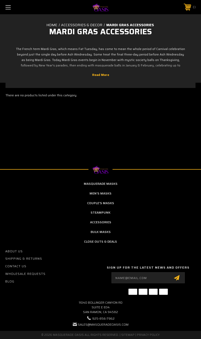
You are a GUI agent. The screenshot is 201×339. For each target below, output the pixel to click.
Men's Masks (100, 193)
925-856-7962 (103, 318)
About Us (14, 251)
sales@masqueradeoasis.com (103, 324)
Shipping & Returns (23, 258)
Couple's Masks (100, 203)
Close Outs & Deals (100, 241)
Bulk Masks (101, 231)
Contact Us (15, 266)
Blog (9, 281)
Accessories (100, 222)
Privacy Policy (148, 335)
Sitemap (128, 335)
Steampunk (100, 212)
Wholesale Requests (25, 273)
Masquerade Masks (101, 183)
